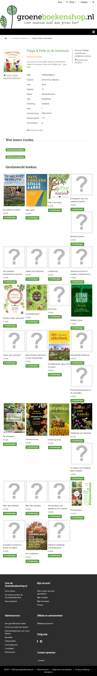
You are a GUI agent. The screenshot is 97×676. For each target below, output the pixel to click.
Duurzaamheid (11, 601)
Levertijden (9, 648)
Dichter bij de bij (54, 440)
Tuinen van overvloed (11, 355)
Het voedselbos (32, 553)
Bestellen (9, 637)
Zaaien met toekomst (35, 271)
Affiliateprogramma (45, 623)
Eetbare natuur (76, 320)
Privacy (40, 605)
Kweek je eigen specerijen (13, 318)
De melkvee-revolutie (11, 210)
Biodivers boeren (77, 236)
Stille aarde (30, 210)
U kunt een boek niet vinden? (17, 627)
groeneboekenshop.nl (25, 670)
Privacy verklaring (82, 670)
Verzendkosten (11, 645)
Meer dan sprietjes (33, 506)
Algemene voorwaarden (62, 670)
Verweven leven (32, 439)
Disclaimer (48, 672)
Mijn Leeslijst (42, 597)
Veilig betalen (10, 641)
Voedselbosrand (32, 314)
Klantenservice (43, 670)
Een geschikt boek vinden (15, 623)
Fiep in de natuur (55, 202)
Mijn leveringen (43, 601)
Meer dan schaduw (11, 506)
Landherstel (53, 271)
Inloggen (84, 2)
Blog (60, 2)
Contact (41, 660)
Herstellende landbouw (79, 355)
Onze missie (10, 591)
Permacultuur (76, 510)
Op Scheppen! (9, 436)
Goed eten (52, 309)
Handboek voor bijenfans (80, 433)
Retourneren (10, 652)
